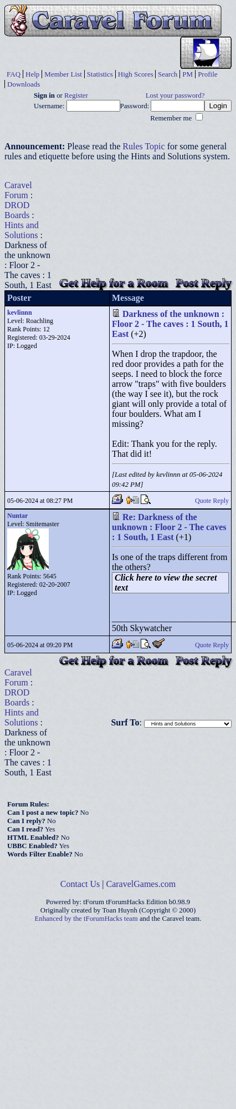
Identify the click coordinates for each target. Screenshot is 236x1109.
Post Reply (204, 283)
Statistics (100, 74)
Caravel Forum (18, 190)
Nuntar (17, 516)
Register (76, 95)
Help (32, 74)
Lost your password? (175, 95)
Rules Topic (143, 146)
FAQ (13, 74)
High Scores (135, 74)
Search (167, 74)
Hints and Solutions (21, 230)
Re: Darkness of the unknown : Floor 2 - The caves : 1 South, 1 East (169, 527)
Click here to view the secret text (166, 582)
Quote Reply (212, 501)
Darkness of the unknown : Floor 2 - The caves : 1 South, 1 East (170, 324)
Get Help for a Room (113, 283)
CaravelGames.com (141, 884)
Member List (63, 74)
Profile (207, 74)
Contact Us (80, 884)
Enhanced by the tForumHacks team (86, 919)
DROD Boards (16, 210)
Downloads (23, 84)
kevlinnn (19, 312)
